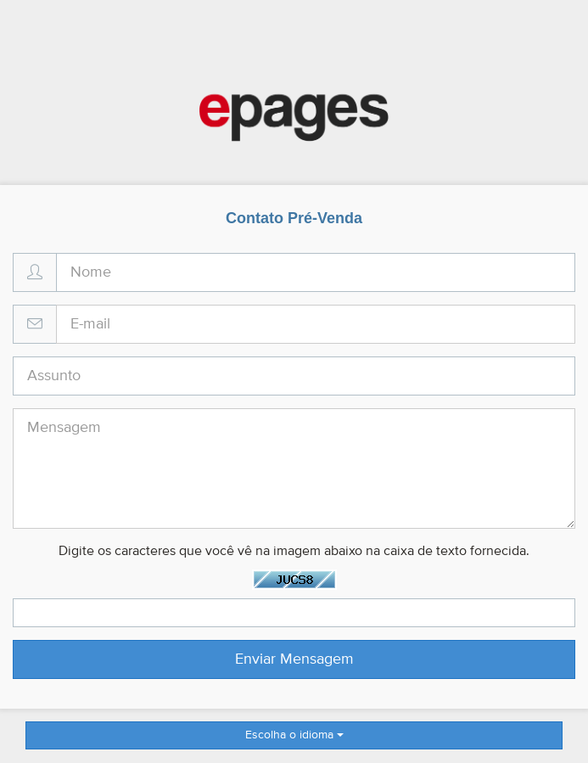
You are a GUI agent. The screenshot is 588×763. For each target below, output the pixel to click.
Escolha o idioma (294, 735)
